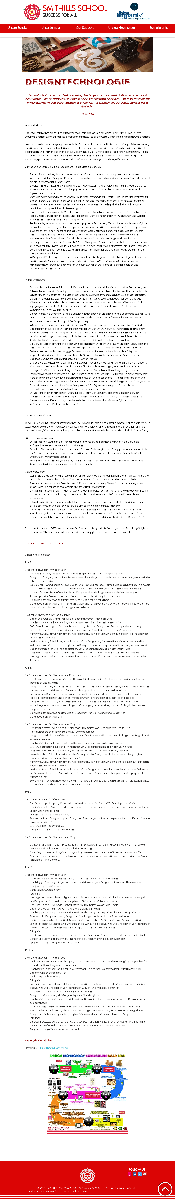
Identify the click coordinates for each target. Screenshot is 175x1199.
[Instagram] (129, 1174)
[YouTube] (145, 1174)
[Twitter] (140, 1174)
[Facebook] (134, 1174)
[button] (17, 28)
